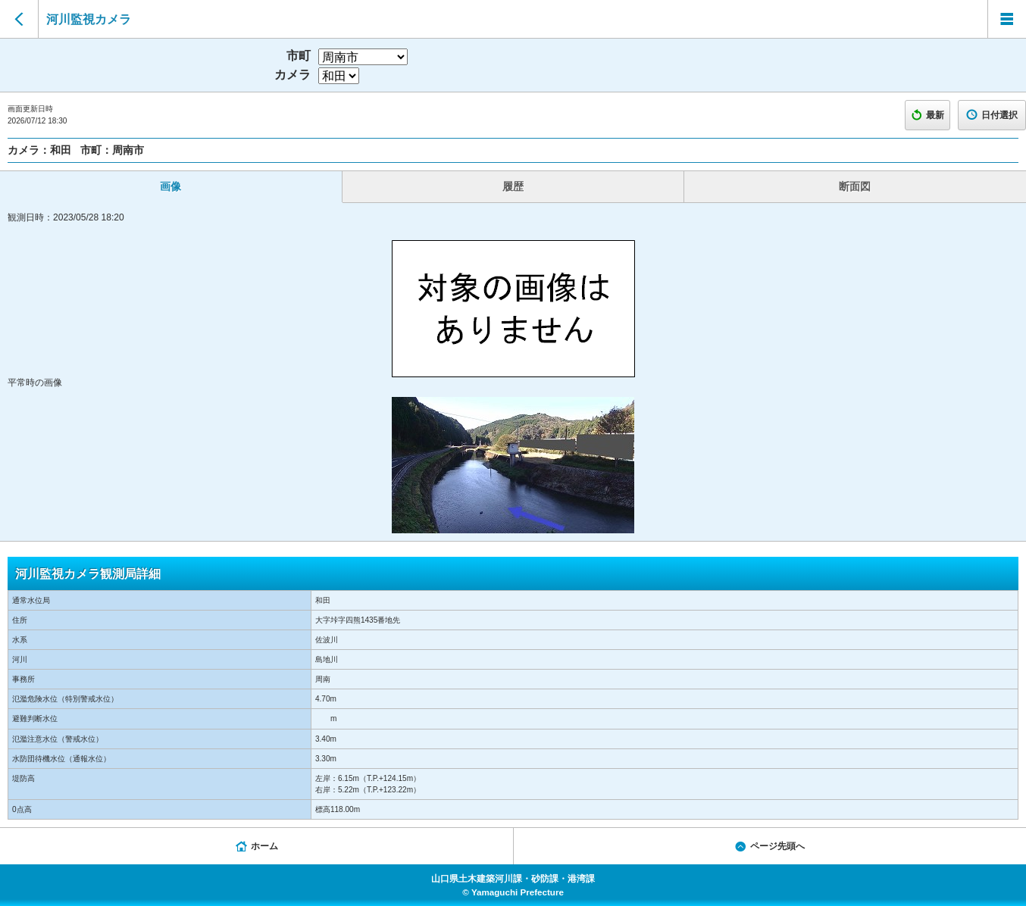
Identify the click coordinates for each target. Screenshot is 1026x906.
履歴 (513, 186)
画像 (170, 186)
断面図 (855, 186)
